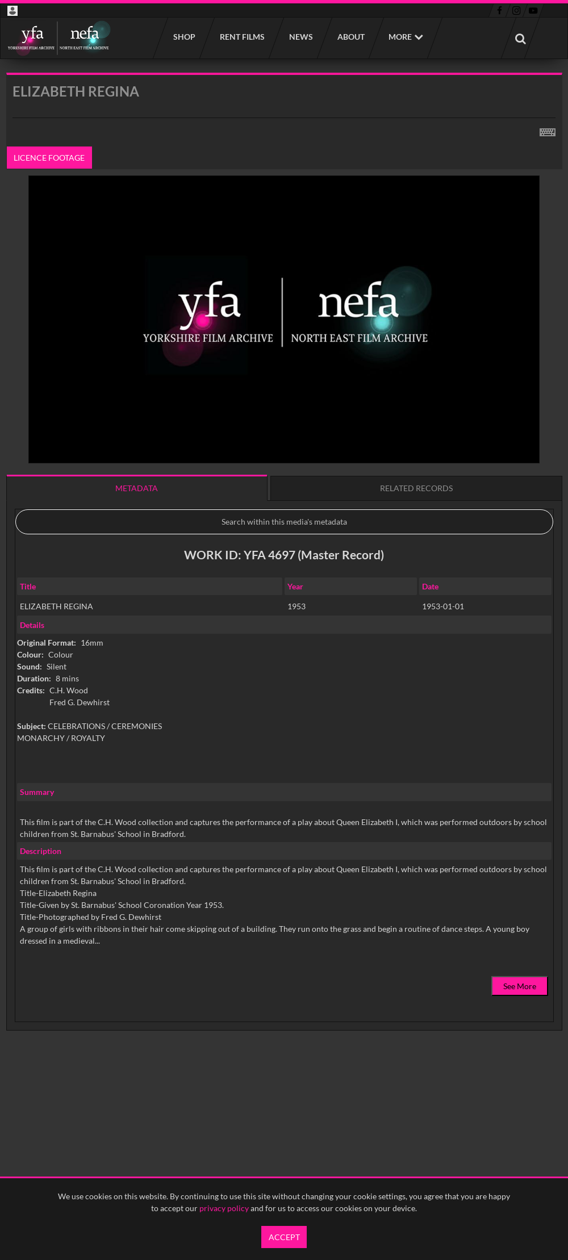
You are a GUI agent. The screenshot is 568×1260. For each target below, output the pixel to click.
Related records (416, 488)
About (350, 36)
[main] (284, 581)
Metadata (136, 488)
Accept (284, 1237)
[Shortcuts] (548, 130)
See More (519, 986)
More (400, 36)
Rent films (241, 36)
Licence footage (49, 157)
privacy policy (224, 1208)
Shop (184, 36)
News (300, 36)
